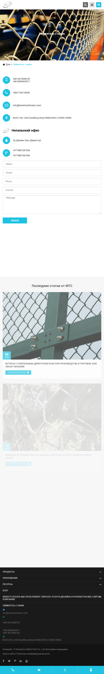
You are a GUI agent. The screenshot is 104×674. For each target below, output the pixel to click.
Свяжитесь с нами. (22, 64)
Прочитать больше (18, 374)
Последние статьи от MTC (52, 287)
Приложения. (10, 578)
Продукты (9, 572)
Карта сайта (9, 653)
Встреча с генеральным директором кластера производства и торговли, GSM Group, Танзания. (51, 366)
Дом (8, 64)
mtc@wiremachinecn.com (27, 105)
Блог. (5, 590)
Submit (15, 220)
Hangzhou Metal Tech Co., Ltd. (30, 649)
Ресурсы (8, 584)
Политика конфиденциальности (33, 653)
